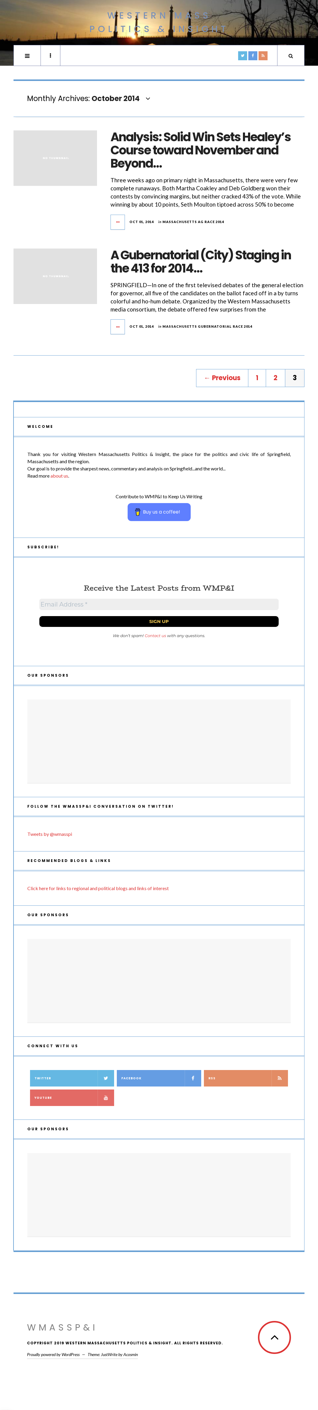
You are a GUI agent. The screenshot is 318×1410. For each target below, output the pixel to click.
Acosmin (130, 1354)
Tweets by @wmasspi (49, 834)
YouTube (74, 1098)
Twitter (74, 1078)
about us (59, 475)
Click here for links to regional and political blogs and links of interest (98, 888)
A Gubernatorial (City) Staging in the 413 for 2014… (201, 262)
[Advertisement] (159, 741)
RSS (248, 1078)
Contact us (155, 635)
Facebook (161, 1078)
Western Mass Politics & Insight (159, 22)
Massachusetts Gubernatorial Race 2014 (207, 326)
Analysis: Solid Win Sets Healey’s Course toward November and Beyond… (201, 150)
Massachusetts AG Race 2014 (193, 222)
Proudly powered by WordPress (53, 1354)
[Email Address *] (159, 604)
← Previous (222, 378)
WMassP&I (62, 1327)
